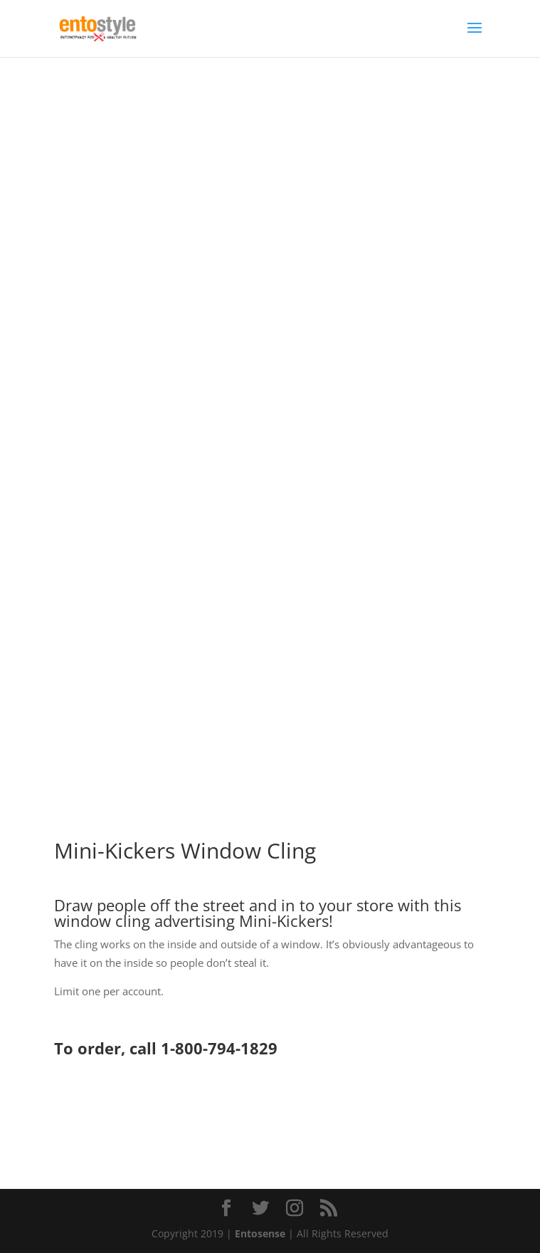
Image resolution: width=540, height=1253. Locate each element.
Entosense (260, 1233)
